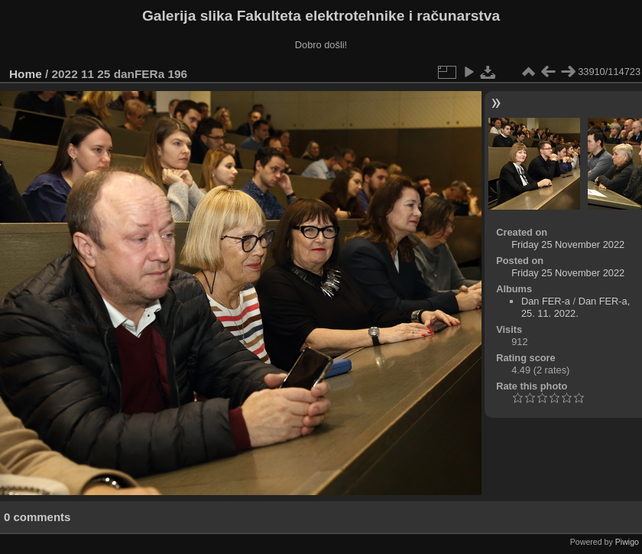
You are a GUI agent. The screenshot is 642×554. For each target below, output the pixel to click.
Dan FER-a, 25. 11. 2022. (575, 307)
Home (25, 73)
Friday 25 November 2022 (567, 244)
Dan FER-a (545, 301)
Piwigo (627, 541)
